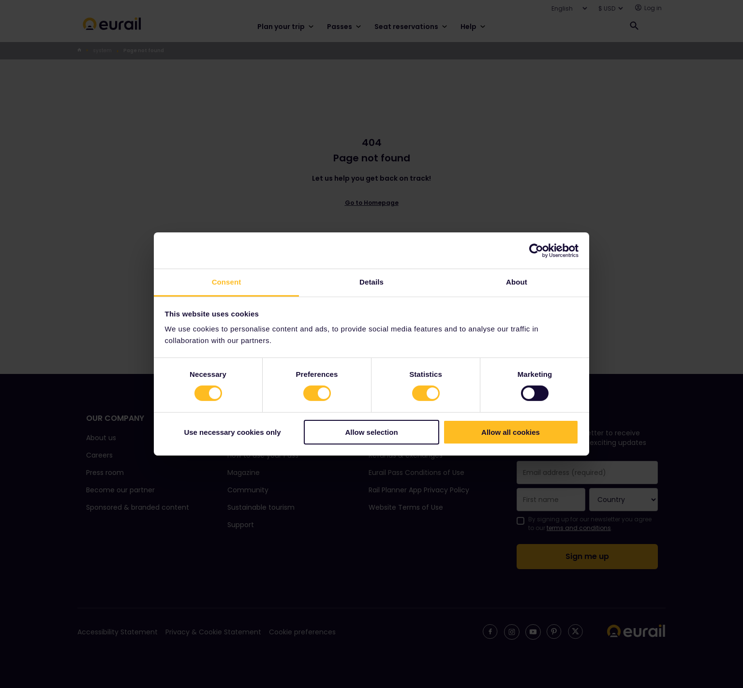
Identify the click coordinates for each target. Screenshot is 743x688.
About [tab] (516, 282)
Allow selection (371, 432)
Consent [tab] (226, 282)
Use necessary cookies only (232, 432)
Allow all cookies (510, 432)
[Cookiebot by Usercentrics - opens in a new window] (536, 250)
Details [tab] (371, 282)
